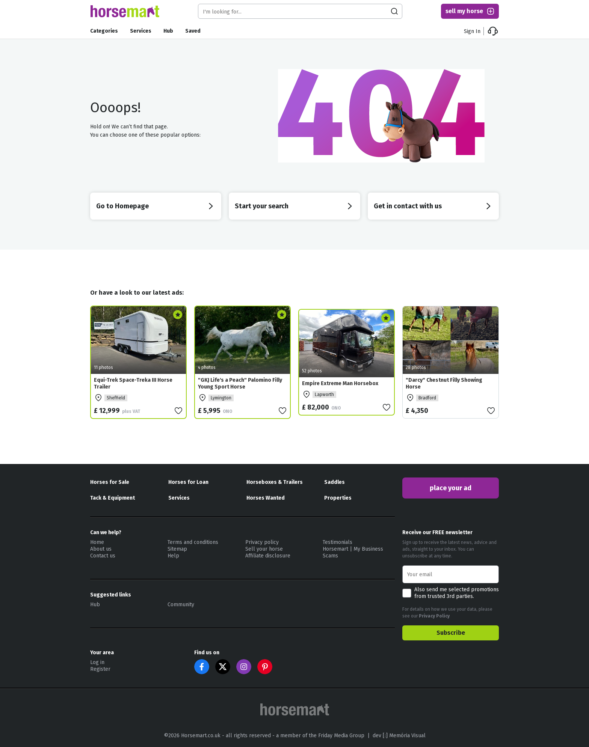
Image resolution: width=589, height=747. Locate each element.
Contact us (102, 556)
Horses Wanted (265, 498)
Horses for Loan (188, 482)
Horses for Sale (109, 482)
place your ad (450, 488)
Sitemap (177, 549)
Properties (338, 498)
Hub (168, 31)
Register (100, 669)
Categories (104, 31)
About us (101, 549)
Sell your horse (264, 549)
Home (97, 542)
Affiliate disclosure (267, 556)
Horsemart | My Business (353, 549)
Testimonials (337, 542)
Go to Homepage (155, 206)
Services (140, 31)
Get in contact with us (433, 206)
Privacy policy (262, 542)
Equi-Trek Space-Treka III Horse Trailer (133, 383)
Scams (330, 556)
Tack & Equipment (112, 498)
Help (173, 556)
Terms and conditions (193, 542)
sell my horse (470, 11)
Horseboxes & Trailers (274, 482)
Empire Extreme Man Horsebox (340, 383)
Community (181, 604)
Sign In (472, 31)
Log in (97, 662)
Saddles (334, 482)
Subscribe (450, 632)
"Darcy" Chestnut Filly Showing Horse (444, 383)
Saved (193, 31)
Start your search (294, 206)
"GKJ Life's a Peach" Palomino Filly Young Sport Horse (240, 383)
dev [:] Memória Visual (399, 735)
